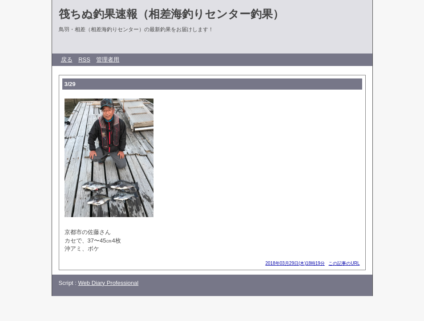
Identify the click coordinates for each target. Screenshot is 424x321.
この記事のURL (343, 263)
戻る (67, 59)
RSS (84, 59)
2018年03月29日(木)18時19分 (294, 263)
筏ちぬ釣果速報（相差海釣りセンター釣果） (171, 14)
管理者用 (107, 59)
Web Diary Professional (108, 283)
